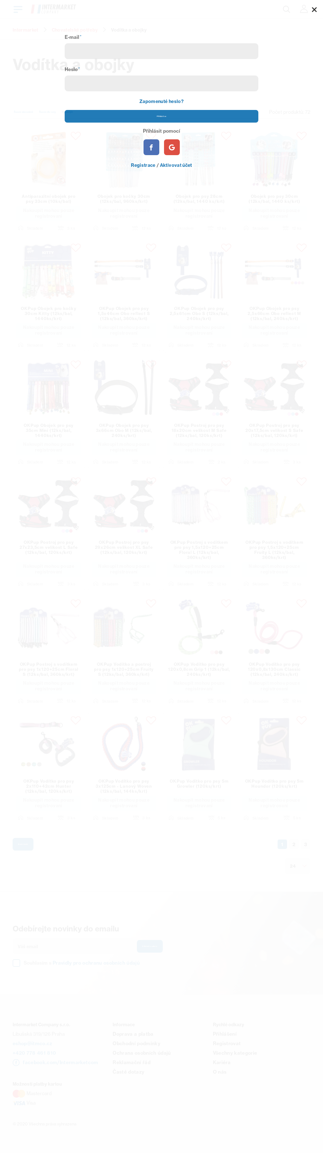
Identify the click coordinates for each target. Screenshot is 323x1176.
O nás (220, 1094)
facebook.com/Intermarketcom (60, 1085)
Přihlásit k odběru (167, 968)
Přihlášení (225, 1056)
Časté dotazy (128, 1094)
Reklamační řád (131, 1085)
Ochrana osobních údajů (142, 1075)
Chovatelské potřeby (75, 30)
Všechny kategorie (235, 1075)
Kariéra (222, 1085)
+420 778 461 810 (34, 1075)
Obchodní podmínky (136, 1066)
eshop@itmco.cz (32, 1066)
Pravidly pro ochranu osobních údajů (96, 985)
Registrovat (227, 1066)
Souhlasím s (82, 985)
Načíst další (35, 862)
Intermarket (25, 30)
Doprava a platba (133, 1056)
